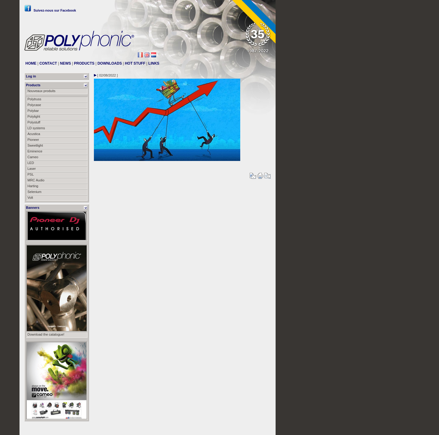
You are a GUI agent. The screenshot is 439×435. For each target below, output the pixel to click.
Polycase (34, 105)
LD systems (36, 128)
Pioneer (33, 139)
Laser (31, 168)
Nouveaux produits (41, 91)
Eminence (34, 151)
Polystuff (33, 122)
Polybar (33, 110)
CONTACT (48, 63)
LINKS (153, 63)
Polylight (33, 116)
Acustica (33, 134)
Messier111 (262, 428)
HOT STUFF (135, 63)
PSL (30, 174)
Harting (32, 186)
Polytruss (34, 99)
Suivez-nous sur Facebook (50, 10)
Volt (30, 197)
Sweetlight (35, 145)
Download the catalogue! (45, 334)
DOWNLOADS (110, 63)
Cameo (32, 157)
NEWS (65, 63)
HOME (30, 63)
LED (30, 163)
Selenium (34, 192)
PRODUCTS (84, 63)
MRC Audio (36, 180)
